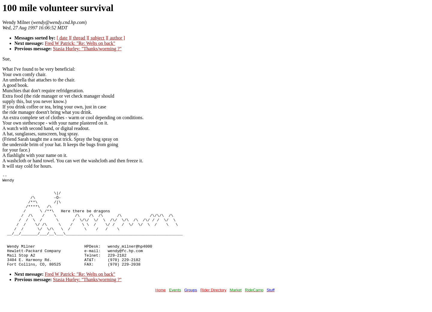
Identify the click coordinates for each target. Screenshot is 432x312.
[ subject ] (97, 37)
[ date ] (63, 37)
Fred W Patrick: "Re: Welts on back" (80, 43)
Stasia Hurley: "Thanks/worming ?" (87, 48)
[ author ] (116, 37)
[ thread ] (79, 37)
